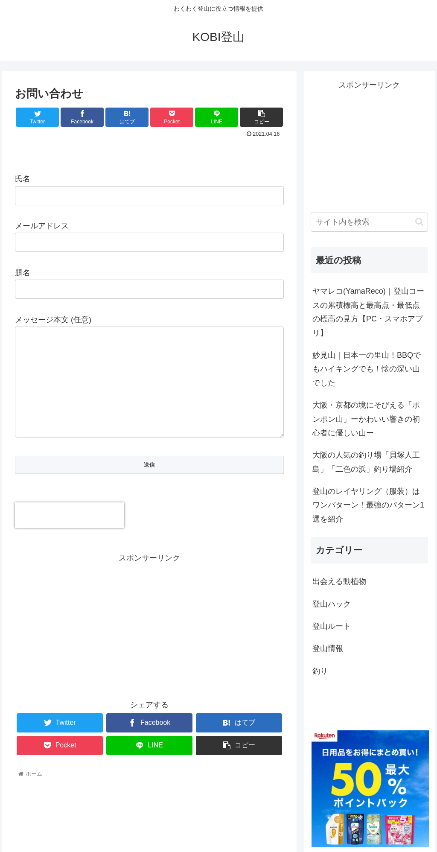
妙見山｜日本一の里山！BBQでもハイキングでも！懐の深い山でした (366, 369)
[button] (419, 222)
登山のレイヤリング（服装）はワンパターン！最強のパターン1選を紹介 (368, 505)
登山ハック (331, 604)
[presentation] (69, 517)
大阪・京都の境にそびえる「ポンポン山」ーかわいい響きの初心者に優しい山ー (366, 419)
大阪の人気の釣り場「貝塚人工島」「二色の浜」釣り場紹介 (366, 462)
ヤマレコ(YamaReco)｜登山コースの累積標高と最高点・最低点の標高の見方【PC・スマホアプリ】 (368, 312)
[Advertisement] (149, 626)
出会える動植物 (339, 581)
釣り (320, 671)
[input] (369, 222)
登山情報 (327, 648)
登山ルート (331, 626)
